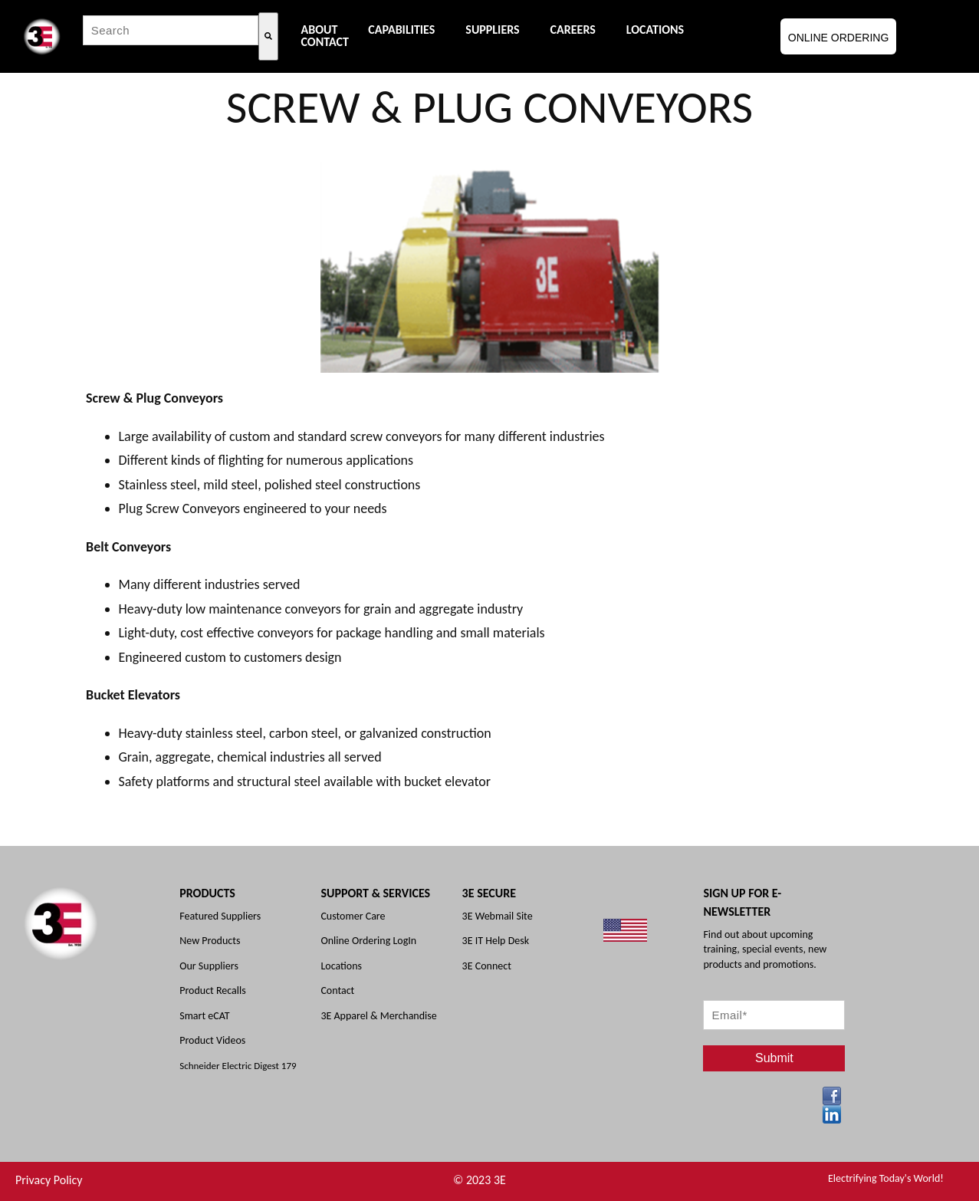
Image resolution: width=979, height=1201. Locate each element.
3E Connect (486, 965)
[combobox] (170, 30)
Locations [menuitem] (655, 30)
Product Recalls (212, 990)
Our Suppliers (208, 965)
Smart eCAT (204, 1015)
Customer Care (352, 916)
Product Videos (212, 1040)
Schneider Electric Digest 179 (237, 1065)
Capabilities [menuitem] (401, 30)
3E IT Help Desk (495, 940)
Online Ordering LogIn (368, 940)
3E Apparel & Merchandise (378, 1015)
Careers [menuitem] (573, 30)
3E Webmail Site (497, 916)
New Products (209, 940)
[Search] (268, 36)
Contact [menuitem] (325, 42)
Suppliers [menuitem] (492, 30)
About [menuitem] (319, 30)
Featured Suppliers (220, 916)
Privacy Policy (49, 1180)
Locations (341, 965)
